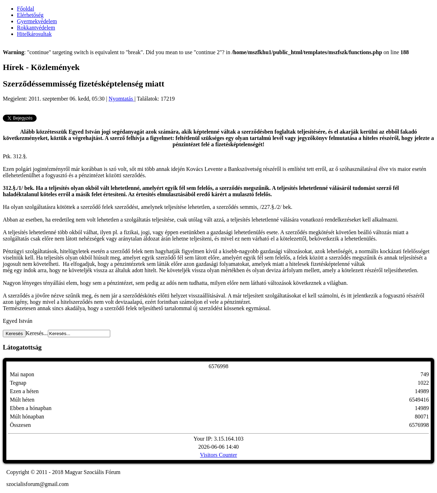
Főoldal (25, 9)
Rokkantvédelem (36, 28)
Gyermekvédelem (37, 21)
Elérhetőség (30, 15)
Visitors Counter (218, 455)
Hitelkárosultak (34, 34)
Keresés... (37, 333)
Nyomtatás (121, 99)
